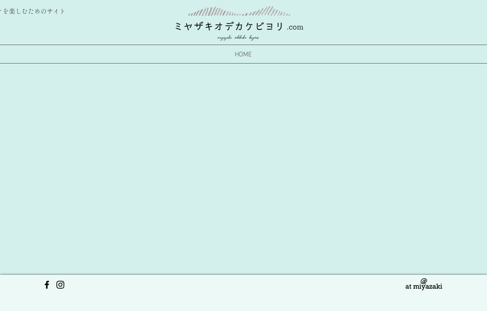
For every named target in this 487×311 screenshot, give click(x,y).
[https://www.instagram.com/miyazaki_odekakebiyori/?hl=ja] (60, 284)
